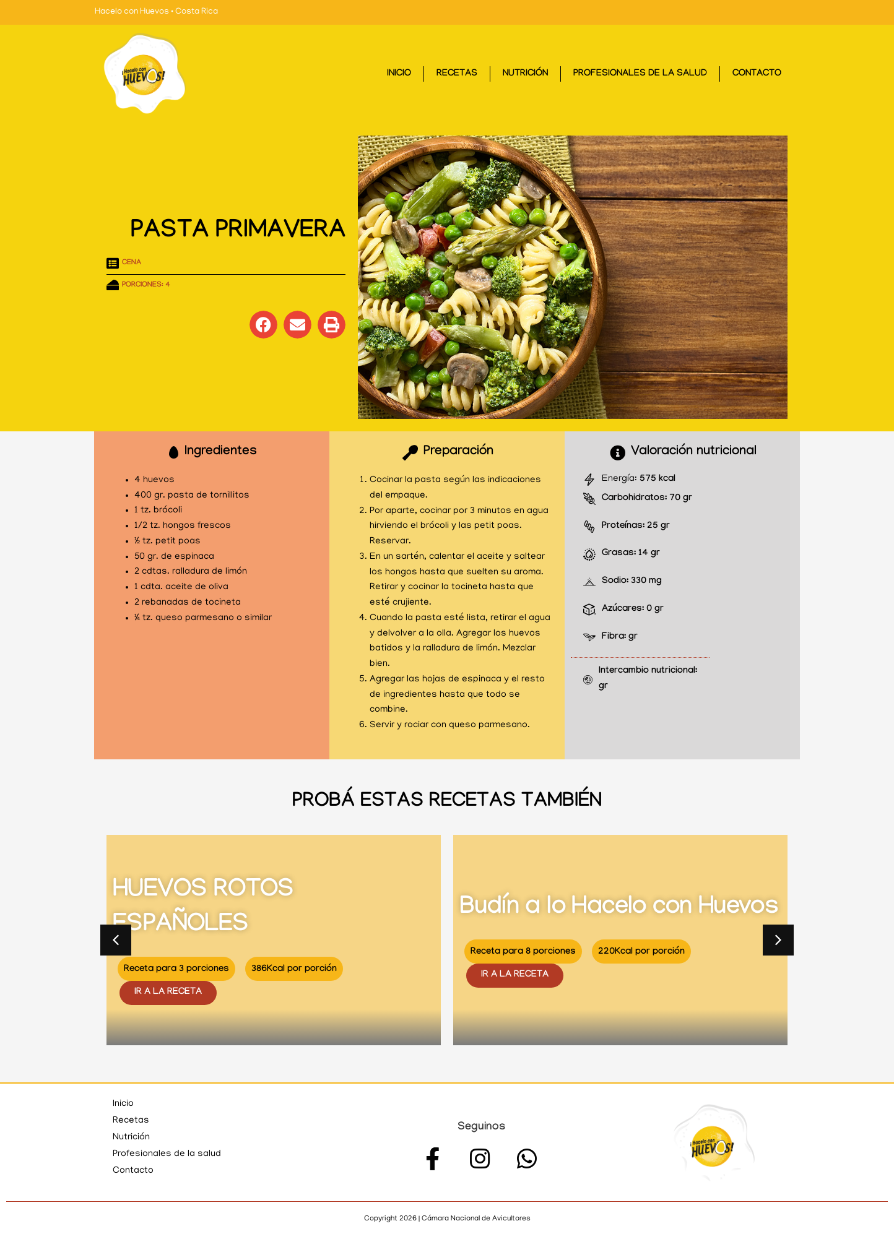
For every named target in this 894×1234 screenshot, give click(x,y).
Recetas (456, 74)
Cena (131, 263)
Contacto (756, 74)
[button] (263, 325)
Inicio (399, 74)
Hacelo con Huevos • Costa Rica (156, 12)
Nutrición (525, 74)
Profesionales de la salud (640, 74)
